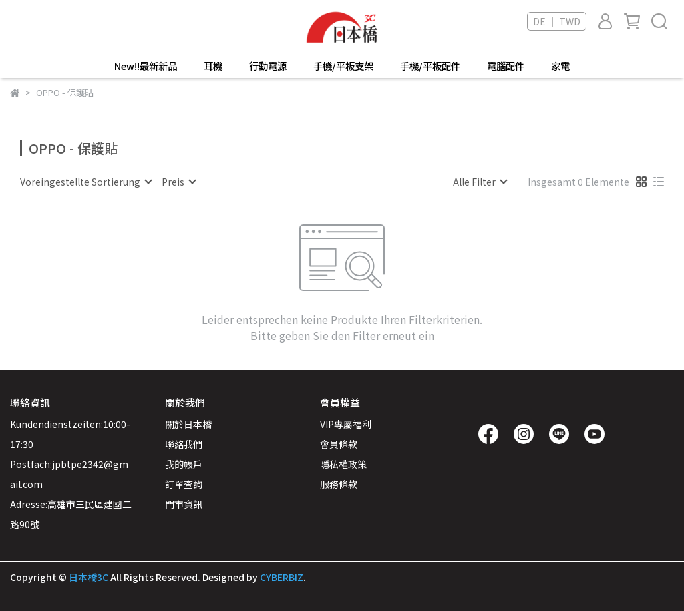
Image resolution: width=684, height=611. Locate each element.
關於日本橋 (188, 424)
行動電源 (268, 66)
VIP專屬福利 (345, 424)
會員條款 (338, 444)
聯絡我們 (183, 444)
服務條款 (338, 484)
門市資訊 (183, 504)
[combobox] (85, 182)
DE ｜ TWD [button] (556, 21)
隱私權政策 (343, 464)
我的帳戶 (183, 464)
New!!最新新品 (145, 66)
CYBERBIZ (281, 577)
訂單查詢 (183, 484)
